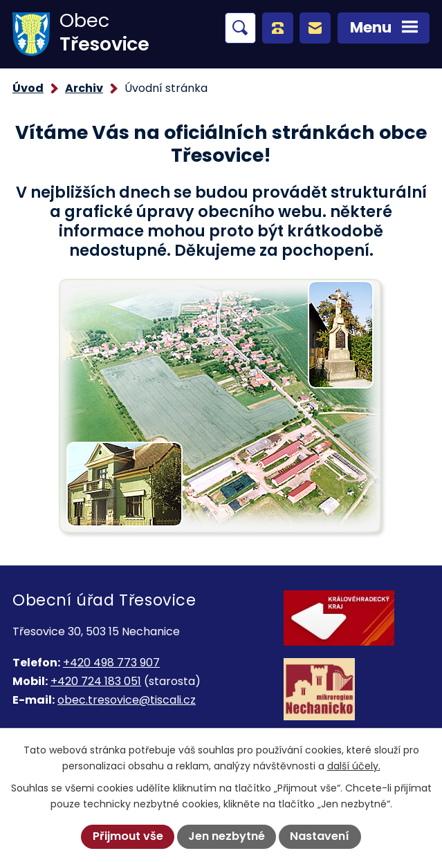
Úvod (28, 88)
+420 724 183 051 (95, 681)
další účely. (353, 766)
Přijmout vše (128, 836)
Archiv (84, 88)
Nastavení (319, 836)
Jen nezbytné (226, 836)
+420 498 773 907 (111, 663)
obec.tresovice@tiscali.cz (126, 700)
